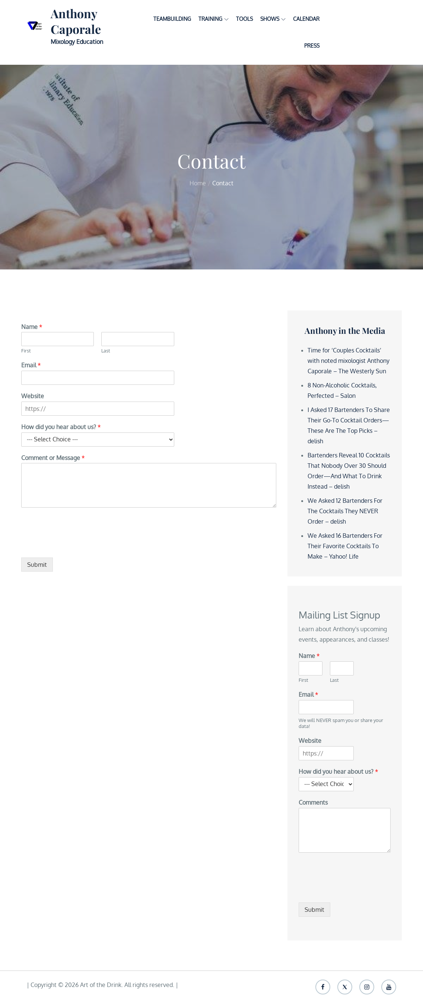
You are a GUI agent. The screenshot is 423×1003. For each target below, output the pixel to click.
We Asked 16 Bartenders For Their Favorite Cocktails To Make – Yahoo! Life (345, 546)
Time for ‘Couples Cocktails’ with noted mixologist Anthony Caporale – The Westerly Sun (348, 360)
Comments (313, 802)
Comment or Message (53, 457)
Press (311, 45)
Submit (37, 564)
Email (31, 365)
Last (105, 351)
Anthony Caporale (76, 21)
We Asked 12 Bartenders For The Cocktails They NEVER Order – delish (345, 511)
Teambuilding (172, 19)
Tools (244, 19)
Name (31, 326)
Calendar (306, 19)
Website (32, 396)
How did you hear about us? (61, 427)
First (26, 351)
